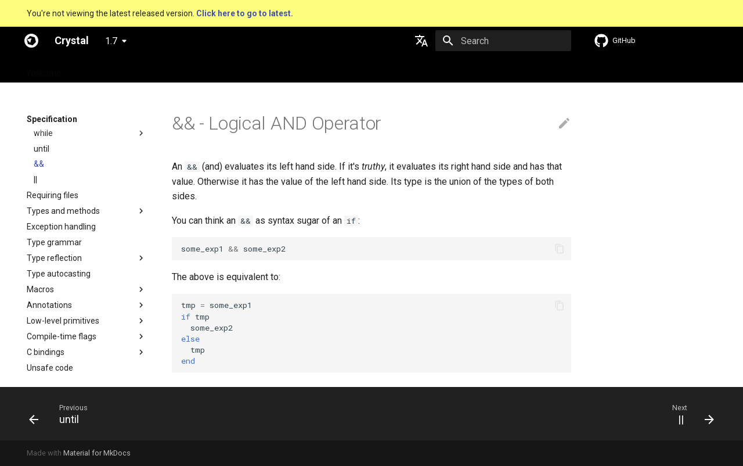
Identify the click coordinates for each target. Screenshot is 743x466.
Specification (100, 69)
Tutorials (195, 69)
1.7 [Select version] (111, 40)
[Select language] (421, 40)
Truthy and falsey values (78, 155)
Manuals (241, 69)
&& (39, 248)
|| (35, 264)
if (36, 170)
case (42, 202)
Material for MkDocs (97, 453)
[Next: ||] (692, 413)
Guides (151, 69)
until (41, 233)
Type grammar (54, 327)
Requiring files (52, 280)
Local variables (54, 123)
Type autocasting (59, 358)
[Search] (503, 40)
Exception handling (61, 311)
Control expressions (63, 139)
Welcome (44, 69)
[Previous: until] (58, 413)
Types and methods (63, 295)
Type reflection (54, 342)
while (43, 218)
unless (45, 186)
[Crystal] (31, 41)
